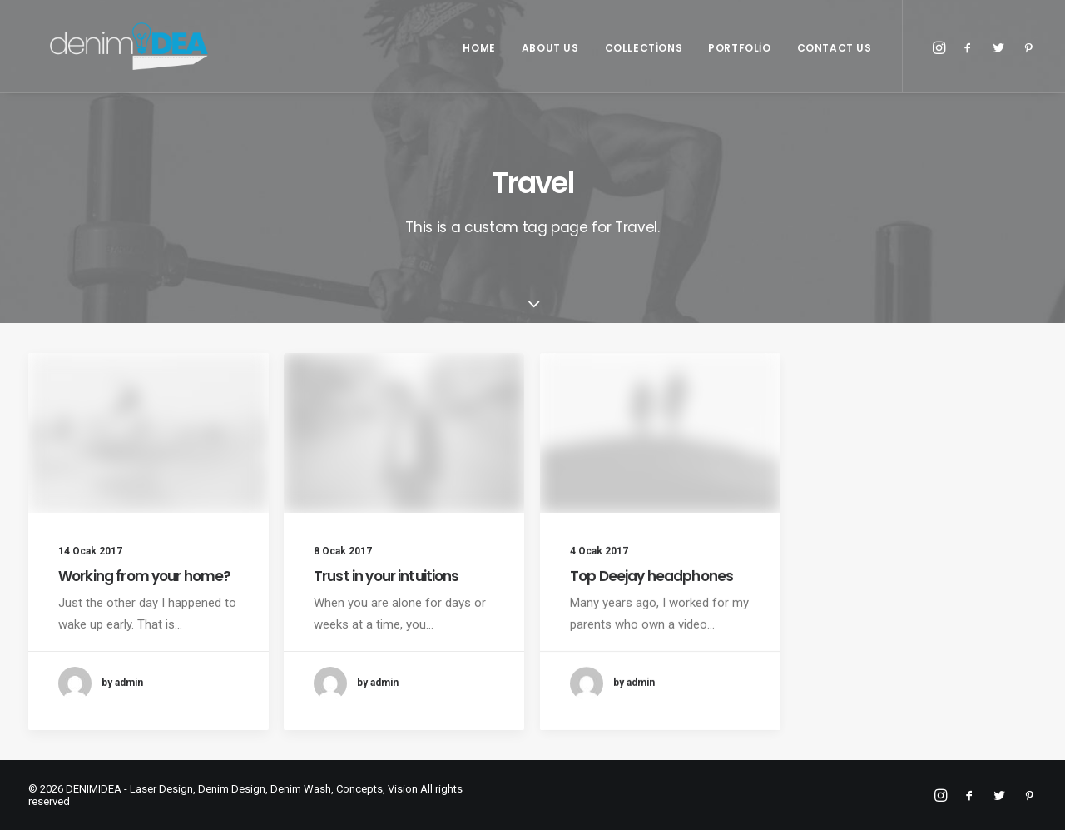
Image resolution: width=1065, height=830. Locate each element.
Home (479, 62)
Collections (644, 62)
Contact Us (834, 62)
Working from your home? (144, 576)
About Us (550, 62)
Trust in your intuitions (386, 577)
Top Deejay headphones (651, 594)
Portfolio (739, 62)
